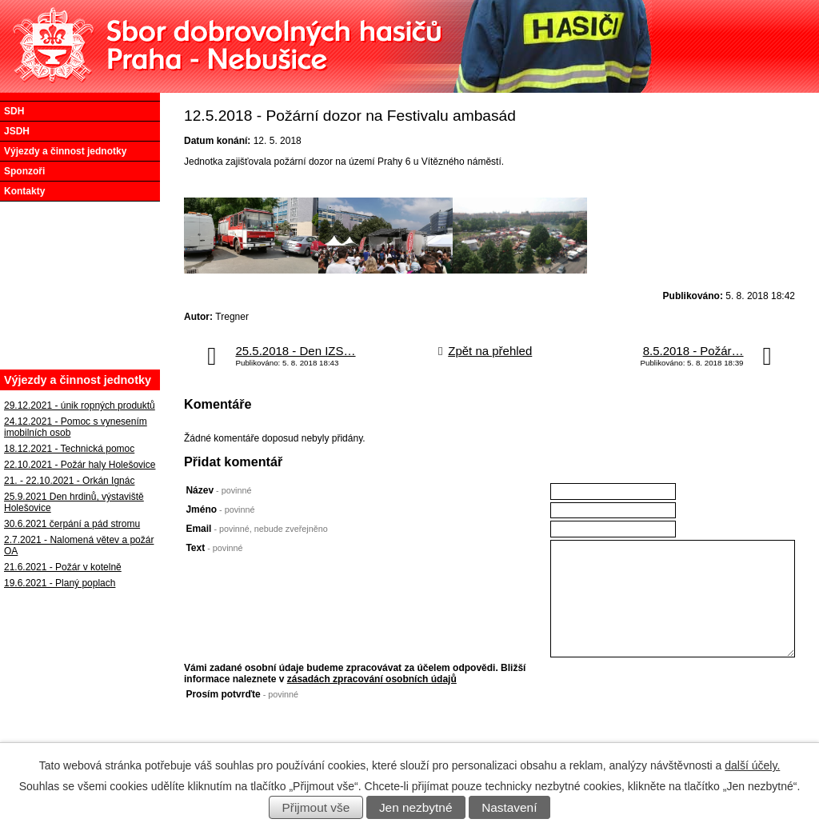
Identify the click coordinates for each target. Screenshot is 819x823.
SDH (14, 111)
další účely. (752, 765)
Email (256, 528)
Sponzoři (24, 171)
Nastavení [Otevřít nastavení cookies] (509, 807)
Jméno (220, 509)
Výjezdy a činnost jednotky (65, 151)
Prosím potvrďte (242, 694)
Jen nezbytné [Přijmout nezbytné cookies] (416, 807)
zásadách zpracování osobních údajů (372, 679)
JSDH (17, 131)
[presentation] (671, 720)
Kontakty (24, 191)
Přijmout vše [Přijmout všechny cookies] (316, 807)
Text (214, 547)
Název (218, 490)
